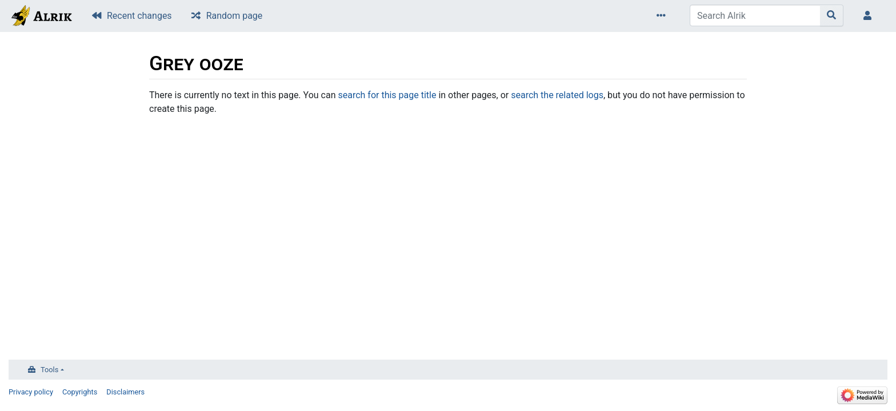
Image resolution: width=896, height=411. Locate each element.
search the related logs (557, 95)
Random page (234, 15)
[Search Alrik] (755, 15)
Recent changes (139, 15)
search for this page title (387, 95)
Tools (49, 369)
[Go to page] (831, 15)
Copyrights (79, 392)
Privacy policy (31, 392)
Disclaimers (125, 392)
